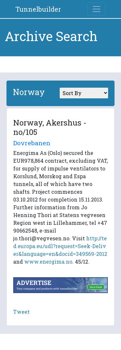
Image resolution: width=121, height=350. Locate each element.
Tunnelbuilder (38, 9)
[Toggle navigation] (96, 9)
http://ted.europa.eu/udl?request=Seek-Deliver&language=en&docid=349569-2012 (60, 246)
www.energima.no (48, 261)
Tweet (21, 311)
